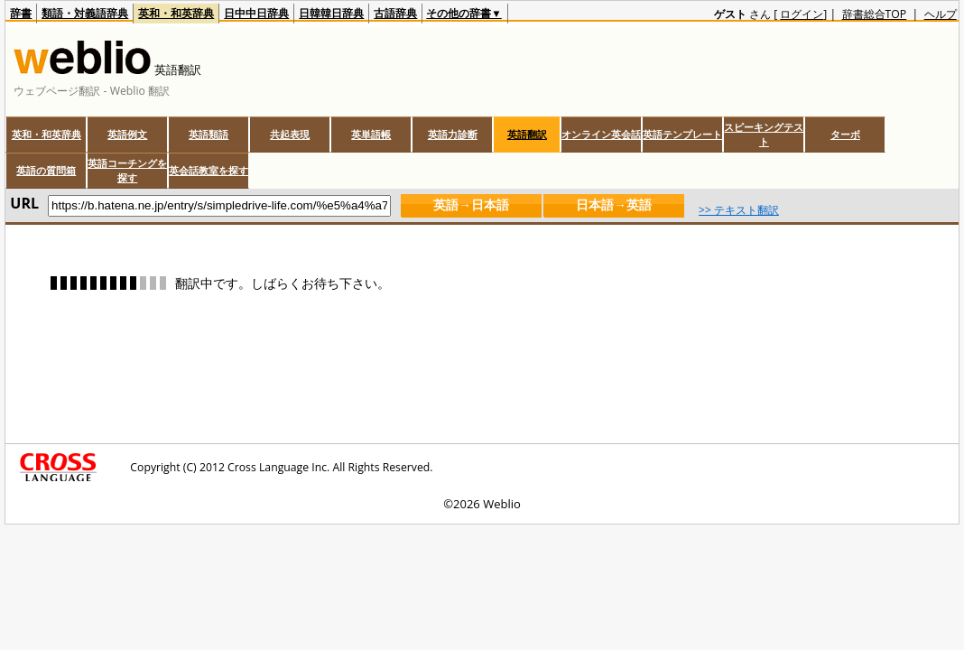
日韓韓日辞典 (331, 13)
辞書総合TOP (874, 14)
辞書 (21, 13)
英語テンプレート (682, 134)
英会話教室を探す (208, 170)
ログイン (801, 14)
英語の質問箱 (46, 170)
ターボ (845, 134)
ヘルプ (940, 14)
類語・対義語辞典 (85, 13)
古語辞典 (395, 13)
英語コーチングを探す (127, 170)
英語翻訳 (527, 134)
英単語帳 (371, 134)
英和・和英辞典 (176, 13)
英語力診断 (452, 134)
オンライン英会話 (601, 134)
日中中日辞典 (256, 13)
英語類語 (208, 134)
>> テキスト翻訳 (739, 210)
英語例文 (127, 134)
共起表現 (290, 134)
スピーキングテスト (763, 134)
